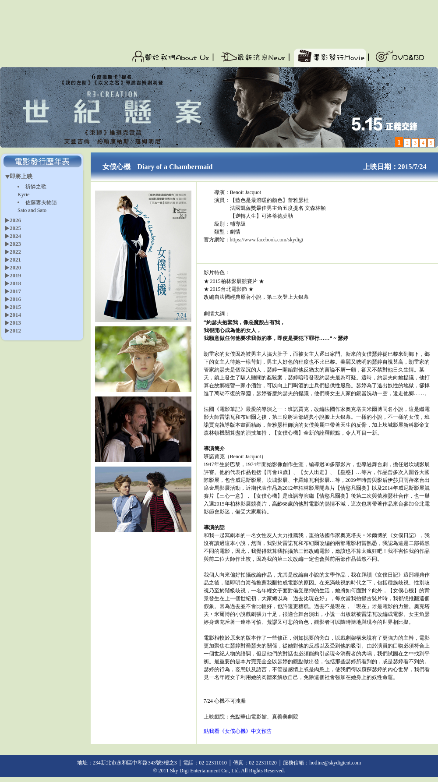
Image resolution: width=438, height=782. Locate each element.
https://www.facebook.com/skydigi (267, 240)
